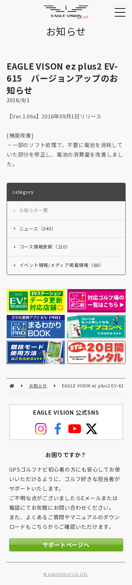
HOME (11, 386)
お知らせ (38, 385)
